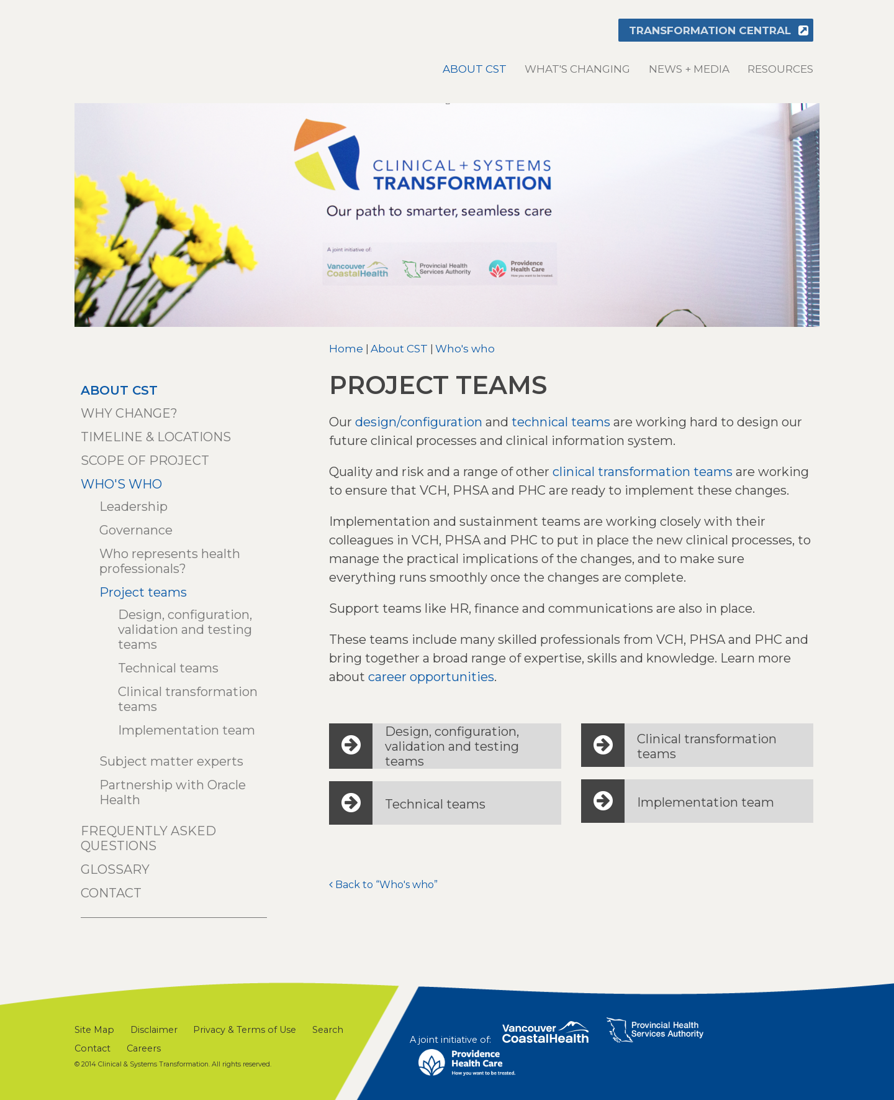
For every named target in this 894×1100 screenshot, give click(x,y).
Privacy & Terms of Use (244, 1029)
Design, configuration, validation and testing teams (185, 629)
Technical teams (168, 668)
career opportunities (431, 676)
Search (327, 1029)
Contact (111, 893)
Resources (780, 69)
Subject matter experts (171, 761)
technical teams (561, 422)
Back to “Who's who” (386, 885)
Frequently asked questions (148, 838)
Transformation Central (710, 30)
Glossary (115, 869)
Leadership (133, 506)
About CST (475, 69)
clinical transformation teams (643, 471)
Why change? (129, 413)
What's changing (577, 69)
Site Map (94, 1029)
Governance (136, 530)
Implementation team (186, 730)
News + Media (689, 69)
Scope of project (145, 460)
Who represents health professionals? (169, 561)
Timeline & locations (156, 436)
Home (346, 348)
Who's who (465, 348)
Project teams (143, 592)
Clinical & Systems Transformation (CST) (158, 44)
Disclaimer (154, 1029)
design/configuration (418, 422)
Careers (144, 1048)
